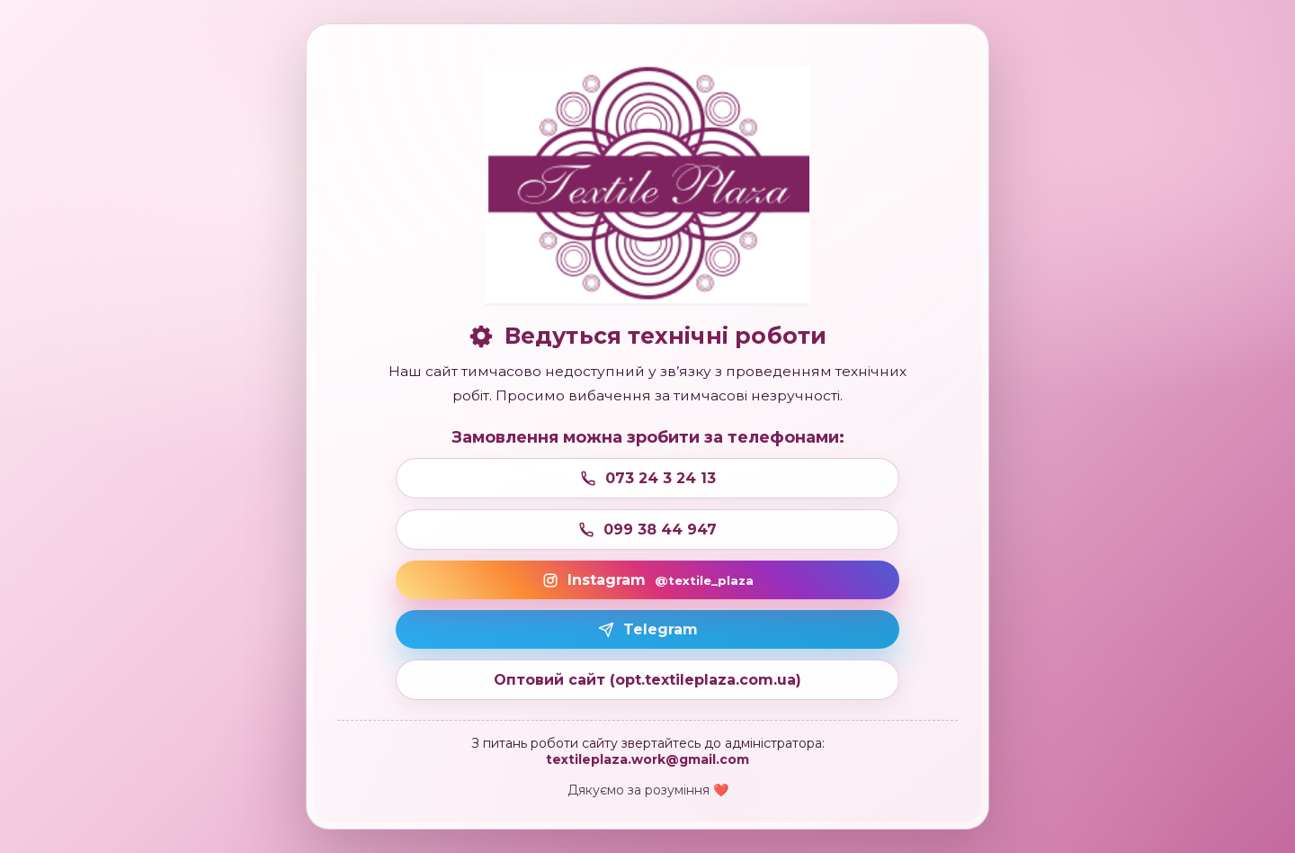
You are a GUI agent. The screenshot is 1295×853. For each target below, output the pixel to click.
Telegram (648, 629)
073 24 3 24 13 (648, 478)
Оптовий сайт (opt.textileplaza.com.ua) (647, 679)
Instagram (648, 579)
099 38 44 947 (647, 529)
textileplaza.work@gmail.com (647, 759)
